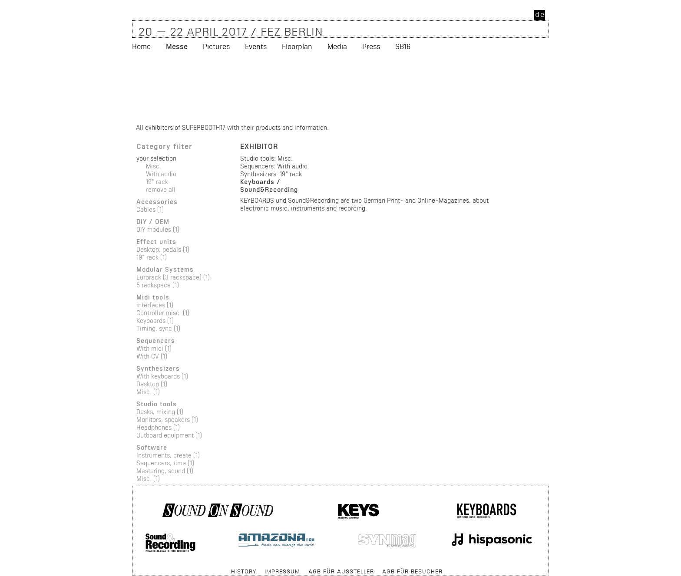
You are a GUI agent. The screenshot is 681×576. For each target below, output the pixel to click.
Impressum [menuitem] (282, 571)
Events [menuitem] (256, 46)
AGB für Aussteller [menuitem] (341, 571)
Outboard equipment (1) (169, 435)
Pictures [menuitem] (216, 46)
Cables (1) (150, 209)
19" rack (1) (151, 257)
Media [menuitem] (337, 46)
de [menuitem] (540, 14)
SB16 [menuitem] (402, 46)
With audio (161, 174)
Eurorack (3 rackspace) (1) (173, 277)
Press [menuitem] (371, 46)
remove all (160, 189)
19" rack (157, 181)
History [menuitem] (243, 571)
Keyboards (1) (155, 320)
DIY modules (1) (157, 229)
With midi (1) (154, 348)
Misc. (153, 166)
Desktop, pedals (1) (162, 249)
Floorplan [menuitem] (297, 46)
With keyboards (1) (162, 376)
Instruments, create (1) (168, 455)
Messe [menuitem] (177, 46)
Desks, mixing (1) (159, 411)
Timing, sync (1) (158, 328)
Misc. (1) (148, 391)
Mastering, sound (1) (164, 470)
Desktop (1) (151, 384)
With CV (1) (151, 356)
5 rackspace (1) (157, 285)
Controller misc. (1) (162, 312)
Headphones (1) (158, 427)
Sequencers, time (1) (165, 463)
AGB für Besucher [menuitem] (412, 571)
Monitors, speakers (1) (167, 419)
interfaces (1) (154, 305)
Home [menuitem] (141, 46)
